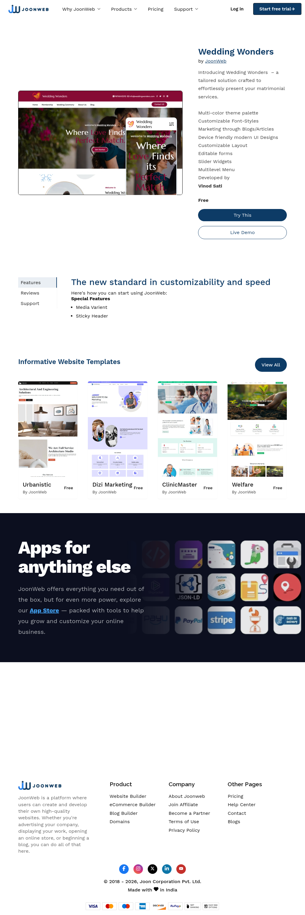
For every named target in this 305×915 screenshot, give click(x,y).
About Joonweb (187, 796)
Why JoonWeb (81, 9)
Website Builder (128, 796)
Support (186, 9)
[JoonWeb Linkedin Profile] (167, 869)
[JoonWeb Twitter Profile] (152, 868)
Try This (242, 215)
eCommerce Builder (133, 804)
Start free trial (277, 9)
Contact (237, 813)
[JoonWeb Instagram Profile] (138, 869)
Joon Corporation (160, 881)
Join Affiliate (183, 804)
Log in (237, 9)
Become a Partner (189, 813)
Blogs (234, 821)
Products (124, 9)
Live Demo (242, 232)
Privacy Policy (184, 830)
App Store (44, 610)
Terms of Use (184, 821)
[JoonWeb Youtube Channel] (181, 869)
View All (271, 365)
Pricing (155, 9)
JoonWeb (216, 61)
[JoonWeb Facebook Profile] (123, 869)
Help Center (242, 804)
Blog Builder (124, 813)
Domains (120, 821)
